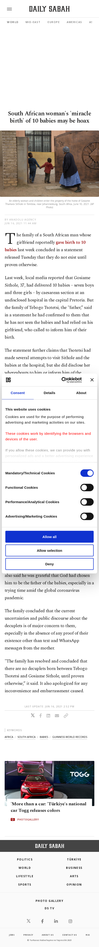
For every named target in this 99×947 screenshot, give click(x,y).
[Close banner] (92, 379)
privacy (28, 935)
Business (74, 868)
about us (47, 935)
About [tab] (81, 393)
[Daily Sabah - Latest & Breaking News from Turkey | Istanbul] (49, 9)
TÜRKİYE (74, 859)
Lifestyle (24, 876)
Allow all (50, 537)
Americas (74, 22)
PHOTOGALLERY (28, 819)
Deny (49, 564)
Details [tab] (49, 393)
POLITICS (25, 859)
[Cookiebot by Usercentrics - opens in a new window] (62, 380)
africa (9, 737)
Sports (24, 885)
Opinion (74, 885)
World (13, 22)
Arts (74, 876)
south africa (26, 737)
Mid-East (33, 22)
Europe (54, 22)
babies (44, 737)
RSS (88, 935)
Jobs (12, 935)
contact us (69, 935)
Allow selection (49, 550)
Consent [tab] (18, 393)
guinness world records (69, 737)
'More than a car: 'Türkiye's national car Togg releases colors (48, 807)
